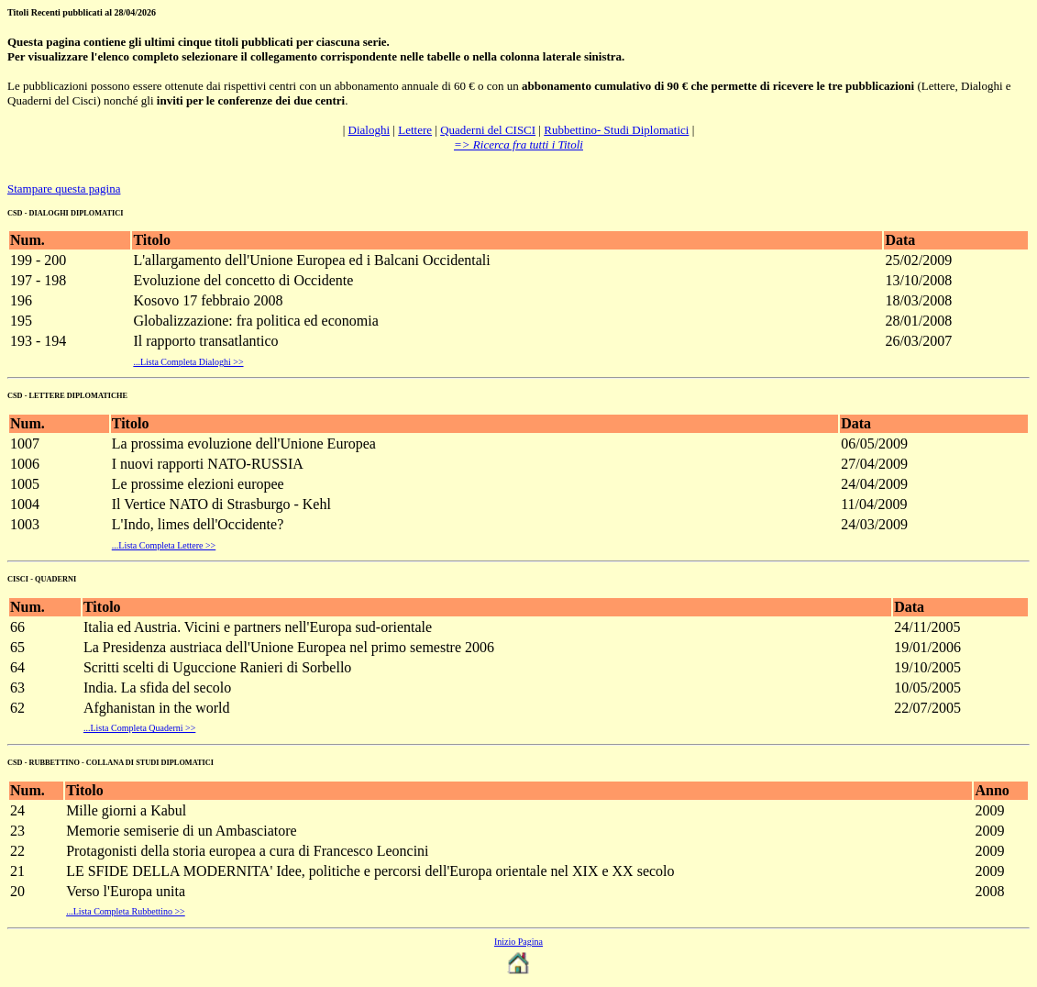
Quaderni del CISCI (487, 130)
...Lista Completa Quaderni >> (139, 728)
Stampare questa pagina (63, 188)
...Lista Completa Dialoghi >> (188, 362)
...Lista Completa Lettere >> (163, 545)
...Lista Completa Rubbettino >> (125, 911)
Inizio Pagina (518, 942)
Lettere (415, 130)
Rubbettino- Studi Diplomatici (616, 130)
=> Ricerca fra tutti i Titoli (518, 144)
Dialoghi (369, 130)
